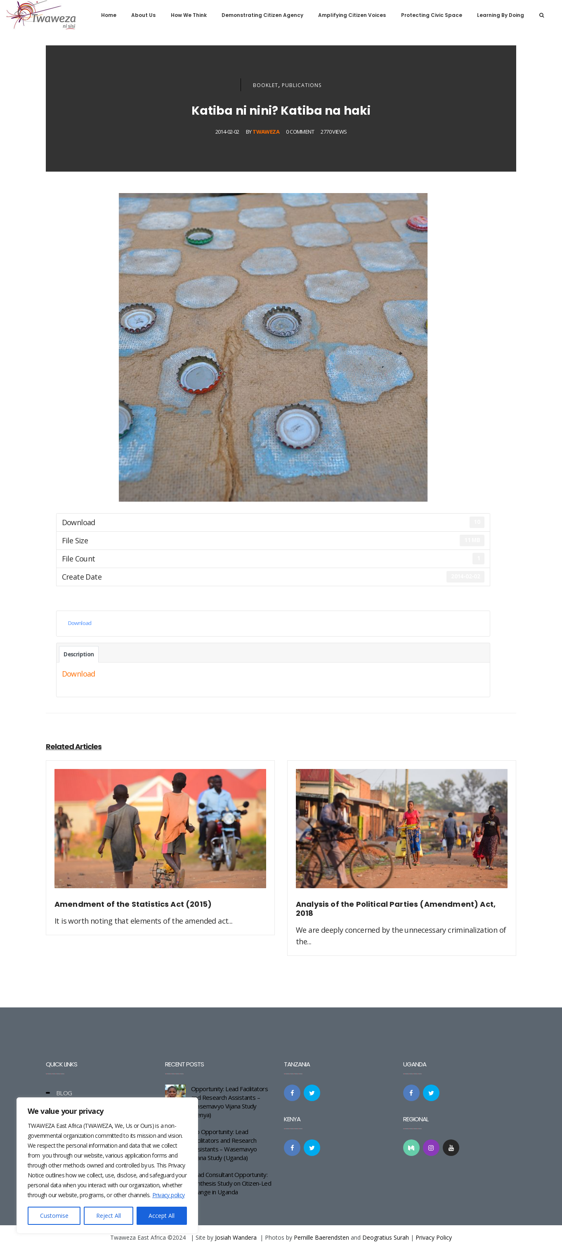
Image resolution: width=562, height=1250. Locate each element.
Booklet (265, 85)
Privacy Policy (434, 1237)
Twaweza (266, 131)
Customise (54, 1215)
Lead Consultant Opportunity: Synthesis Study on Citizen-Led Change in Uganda (231, 1183)
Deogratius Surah (385, 1237)
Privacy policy (168, 1195)
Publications (301, 85)
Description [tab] (79, 654)
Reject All (108, 1215)
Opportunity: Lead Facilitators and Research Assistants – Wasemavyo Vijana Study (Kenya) (229, 1102)
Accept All (162, 1215)
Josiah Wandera (236, 1237)
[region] (107, 1165)
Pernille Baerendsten (321, 1237)
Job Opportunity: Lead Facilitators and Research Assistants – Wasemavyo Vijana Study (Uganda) (224, 1144)
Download (80, 623)
